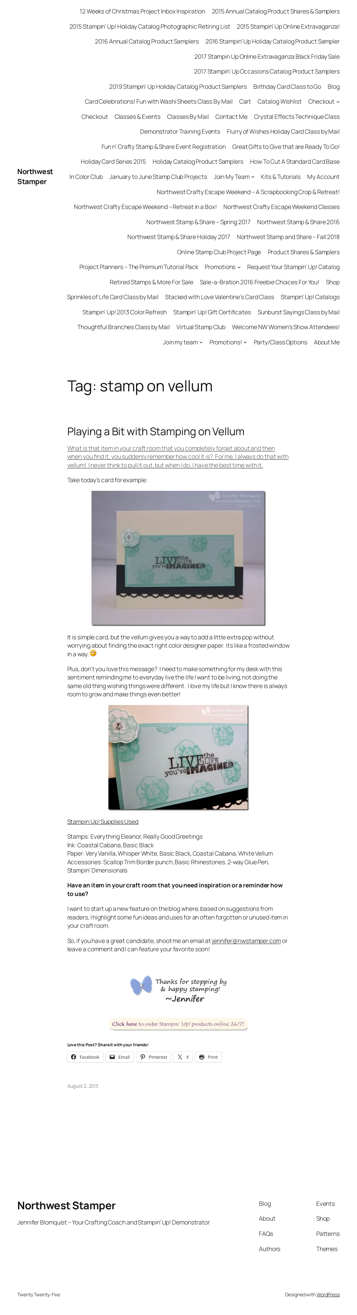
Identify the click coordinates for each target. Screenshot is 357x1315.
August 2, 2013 (83, 1086)
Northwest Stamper (35, 176)
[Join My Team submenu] (252, 176)
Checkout (321, 101)
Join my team (180, 342)
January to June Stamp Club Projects (158, 176)
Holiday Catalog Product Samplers (198, 161)
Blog (334, 86)
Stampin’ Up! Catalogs (310, 297)
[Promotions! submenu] (245, 342)
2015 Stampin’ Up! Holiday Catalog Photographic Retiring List (149, 26)
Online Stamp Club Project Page (219, 252)
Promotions (220, 267)
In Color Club (86, 176)
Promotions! (226, 342)
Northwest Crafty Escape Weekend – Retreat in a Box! (145, 206)
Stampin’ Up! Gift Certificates (212, 312)
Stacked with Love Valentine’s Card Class (219, 297)
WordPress (328, 1294)
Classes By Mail (188, 116)
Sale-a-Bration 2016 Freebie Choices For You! (260, 282)
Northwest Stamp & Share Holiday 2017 (178, 236)
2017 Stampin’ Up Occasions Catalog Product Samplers (267, 71)
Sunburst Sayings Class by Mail (299, 312)
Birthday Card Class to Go (287, 86)
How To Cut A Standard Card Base (295, 161)
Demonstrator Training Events (180, 131)
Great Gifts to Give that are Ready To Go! (286, 146)
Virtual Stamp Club (200, 327)
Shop (333, 282)
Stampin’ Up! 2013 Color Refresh (125, 312)
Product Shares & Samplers (304, 252)
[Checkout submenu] (338, 101)
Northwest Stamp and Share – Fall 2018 (288, 236)
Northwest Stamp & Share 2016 (298, 222)
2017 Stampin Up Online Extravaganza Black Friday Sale (267, 56)
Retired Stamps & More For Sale (151, 282)
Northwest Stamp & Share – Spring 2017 (198, 222)
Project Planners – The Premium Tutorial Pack (139, 267)
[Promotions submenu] (239, 266)
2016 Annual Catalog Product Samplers (147, 41)
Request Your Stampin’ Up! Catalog (293, 267)
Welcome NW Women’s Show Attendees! (286, 327)
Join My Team (232, 176)
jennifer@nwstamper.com (246, 940)
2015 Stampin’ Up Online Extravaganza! (288, 26)
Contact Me (231, 116)
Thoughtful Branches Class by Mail (123, 327)
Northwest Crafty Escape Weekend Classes (281, 206)
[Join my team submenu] (201, 342)
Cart (245, 101)
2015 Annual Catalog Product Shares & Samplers (276, 11)
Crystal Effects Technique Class (297, 116)
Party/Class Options (280, 342)
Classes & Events (138, 116)
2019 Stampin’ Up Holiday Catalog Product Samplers (178, 86)
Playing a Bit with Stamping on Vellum (155, 431)
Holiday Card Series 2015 (113, 161)
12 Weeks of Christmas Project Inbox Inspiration (142, 11)
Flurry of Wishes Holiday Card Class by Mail (283, 131)
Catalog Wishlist (279, 101)
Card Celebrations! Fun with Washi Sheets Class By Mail (159, 101)
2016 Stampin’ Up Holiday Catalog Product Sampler (272, 41)
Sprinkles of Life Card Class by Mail (112, 297)
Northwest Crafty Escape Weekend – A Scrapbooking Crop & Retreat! (248, 192)
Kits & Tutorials (280, 176)
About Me (327, 342)
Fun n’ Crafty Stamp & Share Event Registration (164, 146)
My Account (323, 176)
